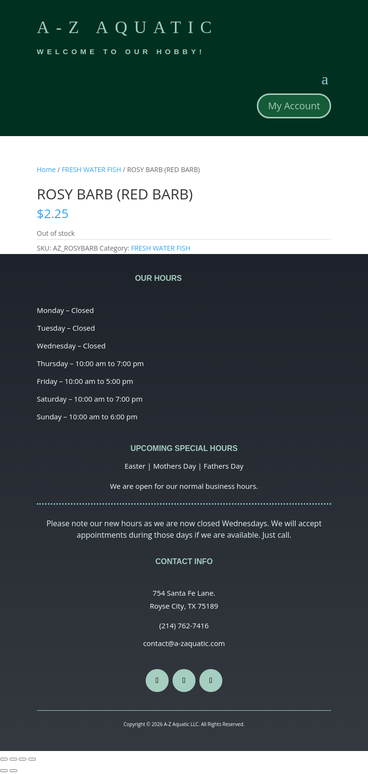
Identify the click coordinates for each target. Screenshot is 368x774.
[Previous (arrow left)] (4, 770)
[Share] (13, 759)
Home (46, 169)
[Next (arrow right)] (13, 770)
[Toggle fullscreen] (22, 759)
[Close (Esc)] (4, 759)
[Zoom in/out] (32, 759)
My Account (294, 105)
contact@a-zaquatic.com (184, 643)
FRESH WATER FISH (91, 169)
